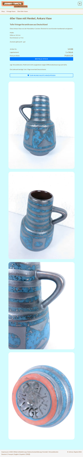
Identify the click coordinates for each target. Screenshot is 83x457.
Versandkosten (17, 65)
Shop (3, 11)
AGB (10, 452)
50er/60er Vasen (22, 11)
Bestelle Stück (41, 59)
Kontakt (45, 452)
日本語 (28, 454)
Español (22, 454)
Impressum (4, 452)
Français (10, 454)
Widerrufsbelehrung (19, 452)
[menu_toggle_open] (80, 3)
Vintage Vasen (11, 11)
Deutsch (4, 454)
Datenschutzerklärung (34, 452)
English (16, 454)
